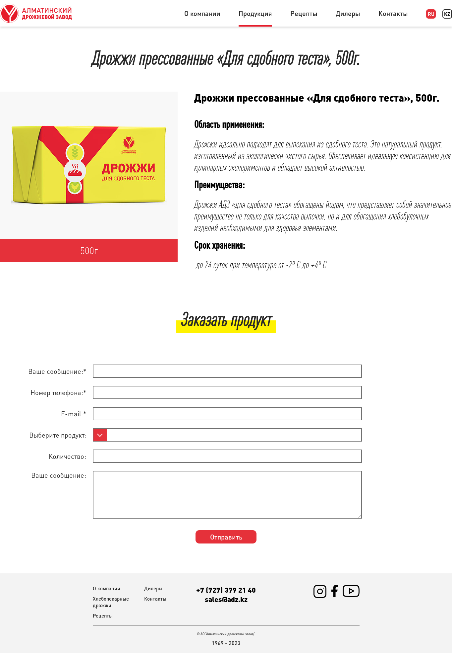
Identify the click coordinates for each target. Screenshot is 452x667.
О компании (202, 13)
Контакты (393, 13)
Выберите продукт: (57, 435)
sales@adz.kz (226, 599)
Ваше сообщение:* (57, 371)
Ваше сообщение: (58, 475)
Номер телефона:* (58, 392)
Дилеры (348, 13)
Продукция (255, 13)
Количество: (67, 456)
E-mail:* (73, 414)
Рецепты (303, 13)
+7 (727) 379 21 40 (226, 589)
